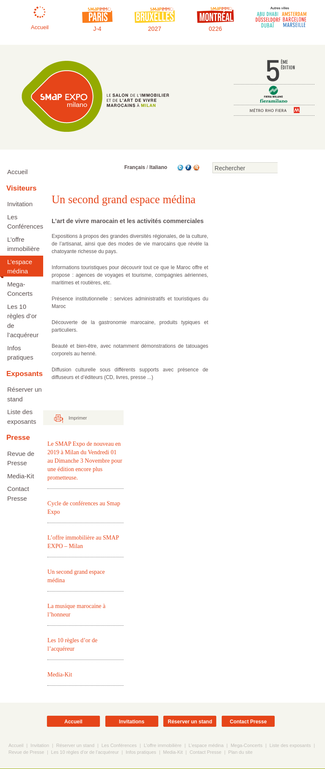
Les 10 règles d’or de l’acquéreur (23, 321)
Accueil (17, 171)
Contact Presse (18, 493)
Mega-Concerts (20, 289)
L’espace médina (19, 266)
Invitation (20, 203)
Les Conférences (25, 221)
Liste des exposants (21, 416)
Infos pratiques (20, 352)
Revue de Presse (20, 458)
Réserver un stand (24, 394)
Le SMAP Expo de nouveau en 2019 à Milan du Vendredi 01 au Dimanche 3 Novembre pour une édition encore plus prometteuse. (84, 461)
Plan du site (240, 752)
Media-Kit (20, 476)
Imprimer (78, 418)
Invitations (131, 722)
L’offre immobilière (23, 244)
